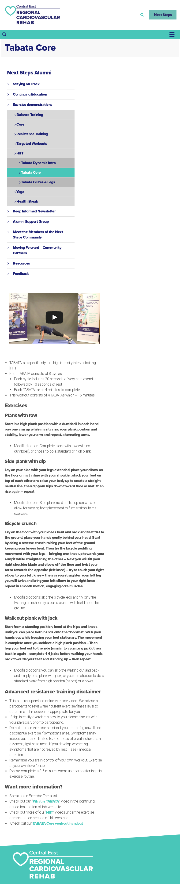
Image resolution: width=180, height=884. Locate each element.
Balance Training (29, 114)
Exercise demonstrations (32, 104)
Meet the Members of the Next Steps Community (38, 235)
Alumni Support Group (31, 221)
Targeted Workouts (31, 143)
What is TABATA (46, 801)
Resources (21, 263)
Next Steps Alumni (29, 72)
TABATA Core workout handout (58, 823)
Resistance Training (32, 134)
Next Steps (163, 14)
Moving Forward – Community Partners (37, 250)
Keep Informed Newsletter (34, 211)
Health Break (27, 201)
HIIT (49, 812)
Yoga (20, 191)
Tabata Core (31, 172)
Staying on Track (26, 84)
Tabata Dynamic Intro (38, 163)
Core (20, 124)
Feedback (21, 273)
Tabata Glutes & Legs (38, 182)
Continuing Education (30, 94)
